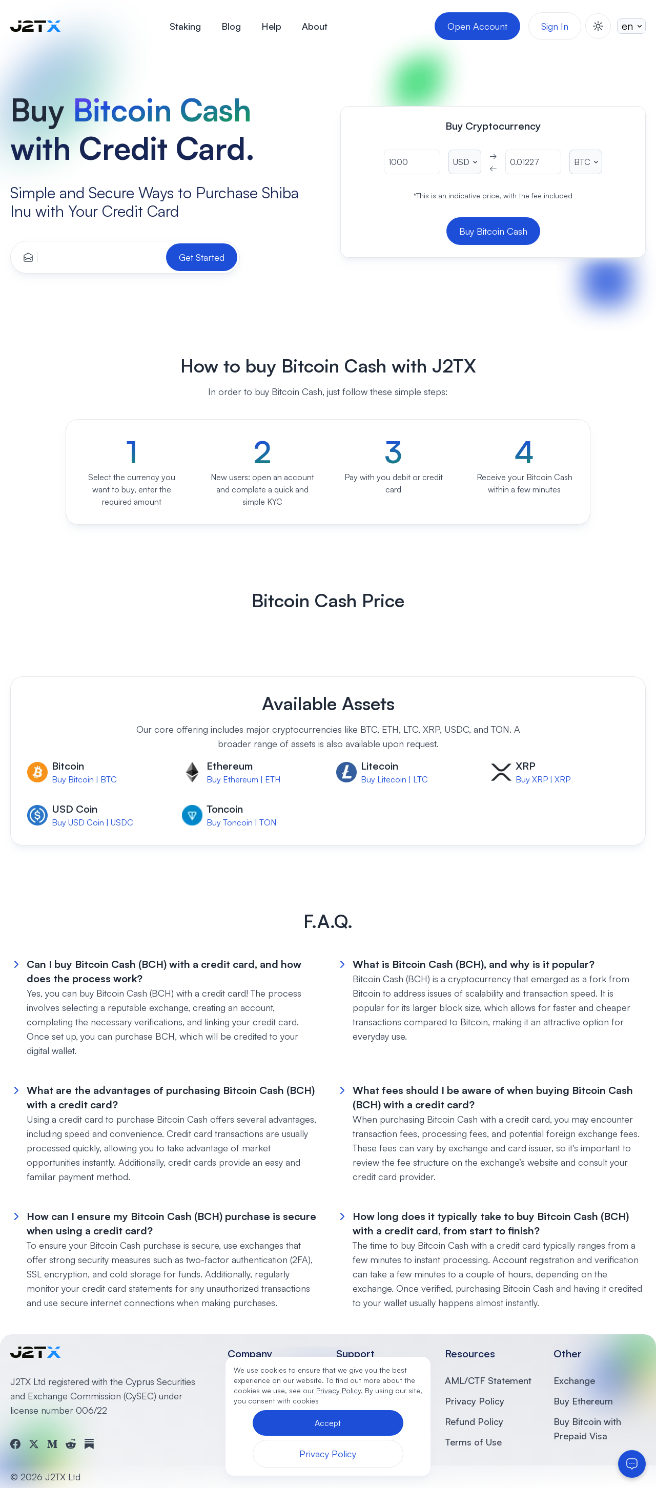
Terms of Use (473, 1442)
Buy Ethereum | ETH (243, 779)
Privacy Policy (474, 1401)
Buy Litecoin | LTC (394, 779)
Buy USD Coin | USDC (92, 822)
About (314, 26)
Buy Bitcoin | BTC (84, 779)
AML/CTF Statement (488, 1380)
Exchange (574, 1380)
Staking (185, 26)
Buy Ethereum (583, 1401)
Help (271, 26)
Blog (231, 26)
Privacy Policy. (339, 1390)
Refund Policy (474, 1421)
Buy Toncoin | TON (241, 822)
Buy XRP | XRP (543, 779)
